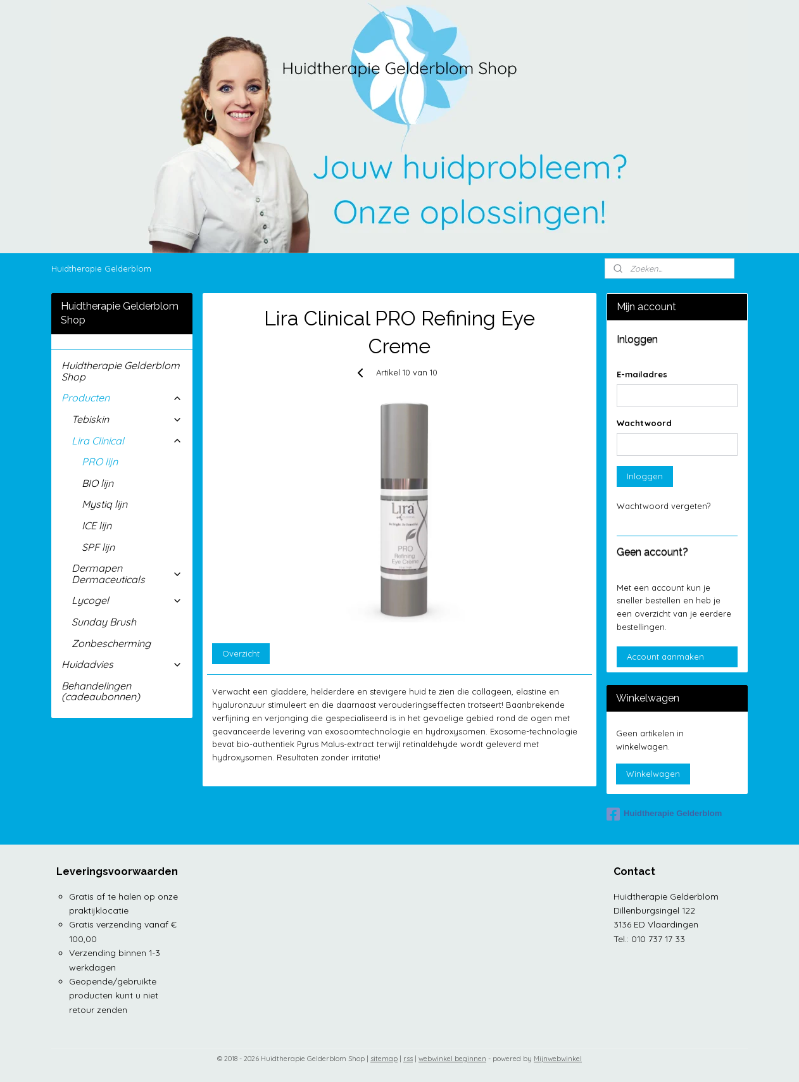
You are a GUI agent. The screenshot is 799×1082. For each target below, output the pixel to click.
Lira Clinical (127, 440)
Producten (121, 397)
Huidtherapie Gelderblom (101, 268)
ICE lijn (96, 525)
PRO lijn (100, 461)
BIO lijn (97, 483)
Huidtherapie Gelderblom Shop (120, 371)
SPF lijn (98, 547)
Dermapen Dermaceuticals (127, 574)
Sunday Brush (104, 621)
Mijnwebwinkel (558, 1058)
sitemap (384, 1058)
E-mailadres (642, 374)
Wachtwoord (644, 423)
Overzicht (241, 653)
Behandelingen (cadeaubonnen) (100, 691)
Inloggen (645, 476)
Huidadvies (121, 664)
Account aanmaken (665, 656)
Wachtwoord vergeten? (663, 506)
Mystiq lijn (104, 504)
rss (408, 1058)
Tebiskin (127, 419)
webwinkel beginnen (452, 1058)
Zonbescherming (111, 643)
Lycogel (127, 600)
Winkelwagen (653, 774)
